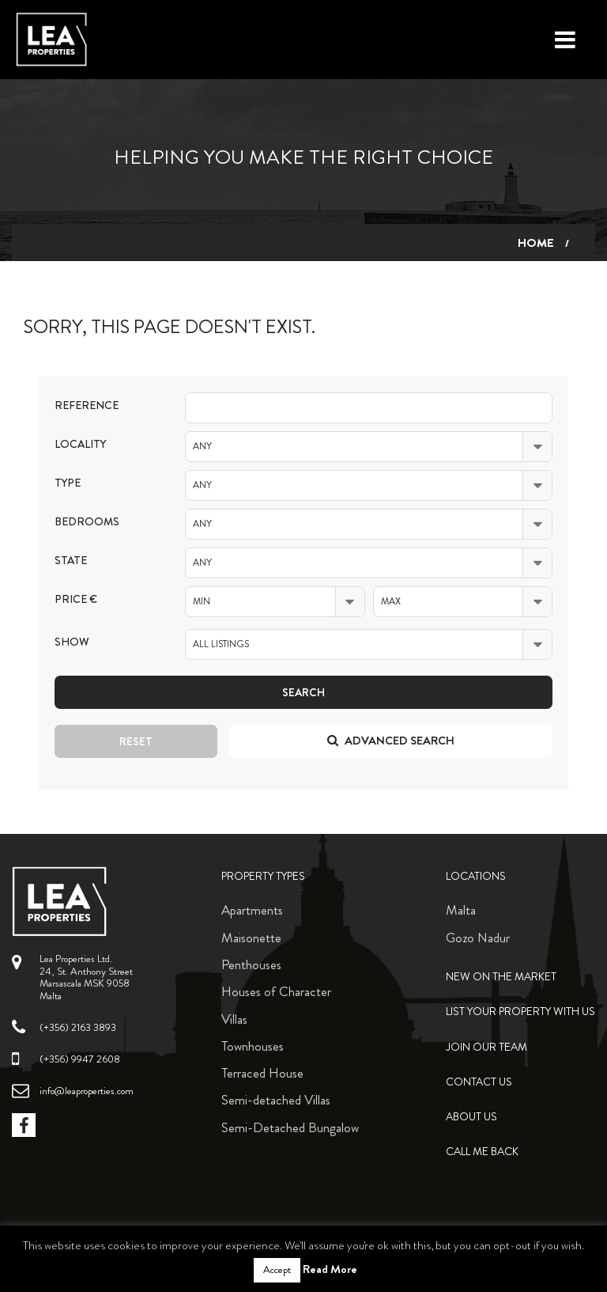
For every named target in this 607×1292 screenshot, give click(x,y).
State (71, 560)
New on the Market (501, 976)
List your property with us (520, 1011)
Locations (476, 876)
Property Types (263, 876)
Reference (87, 405)
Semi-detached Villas (275, 1099)
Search (303, 692)
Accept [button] (277, 1270)
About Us (471, 1116)
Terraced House (262, 1072)
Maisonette (251, 937)
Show (72, 642)
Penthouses (251, 964)
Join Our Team (486, 1047)
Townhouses (252, 1045)
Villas (234, 1019)
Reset (136, 741)
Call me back (482, 1151)
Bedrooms (87, 522)
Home (536, 243)
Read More (330, 1269)
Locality (80, 444)
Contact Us (479, 1081)
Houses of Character (276, 991)
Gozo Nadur (478, 937)
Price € (76, 599)
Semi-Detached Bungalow (290, 1127)
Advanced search (390, 740)
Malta (461, 909)
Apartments (252, 909)
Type (68, 483)
